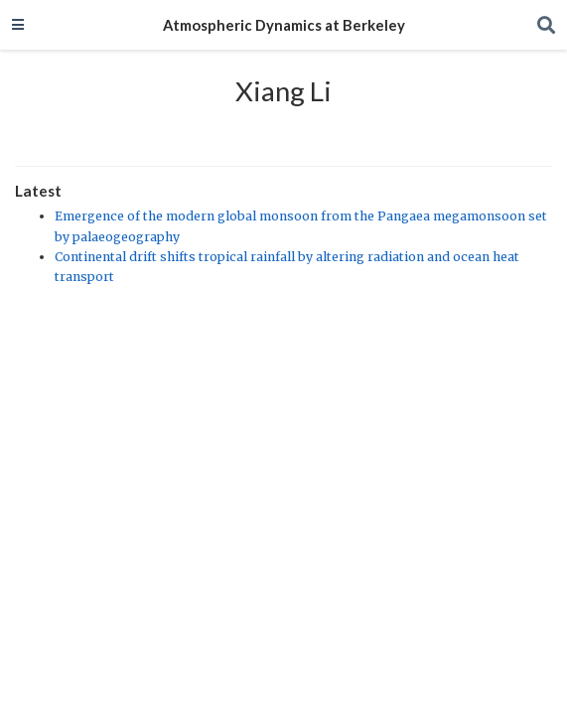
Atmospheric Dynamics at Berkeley (284, 25)
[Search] (546, 25)
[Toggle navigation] (18, 24)
